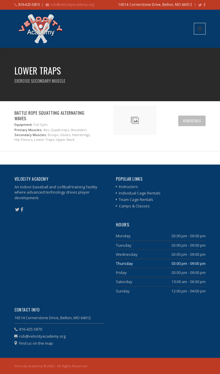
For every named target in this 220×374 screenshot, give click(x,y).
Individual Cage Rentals (140, 193)
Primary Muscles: (28, 130)
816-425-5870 (30, 329)
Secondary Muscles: (30, 135)
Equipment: (23, 124)
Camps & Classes (134, 206)
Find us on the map (36, 343)
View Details (192, 120)
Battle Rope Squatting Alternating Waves (49, 115)
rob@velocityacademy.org (72, 4)
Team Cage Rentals (136, 199)
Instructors (128, 186)
